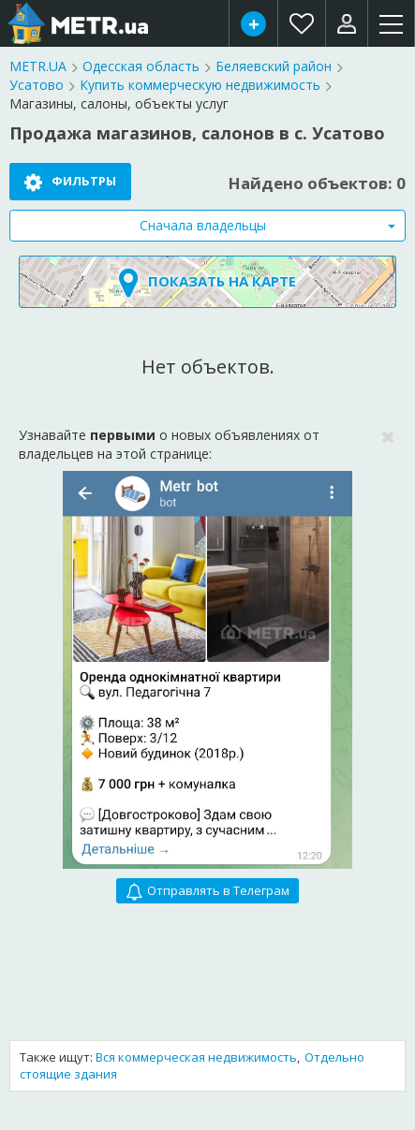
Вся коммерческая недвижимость (196, 1057)
